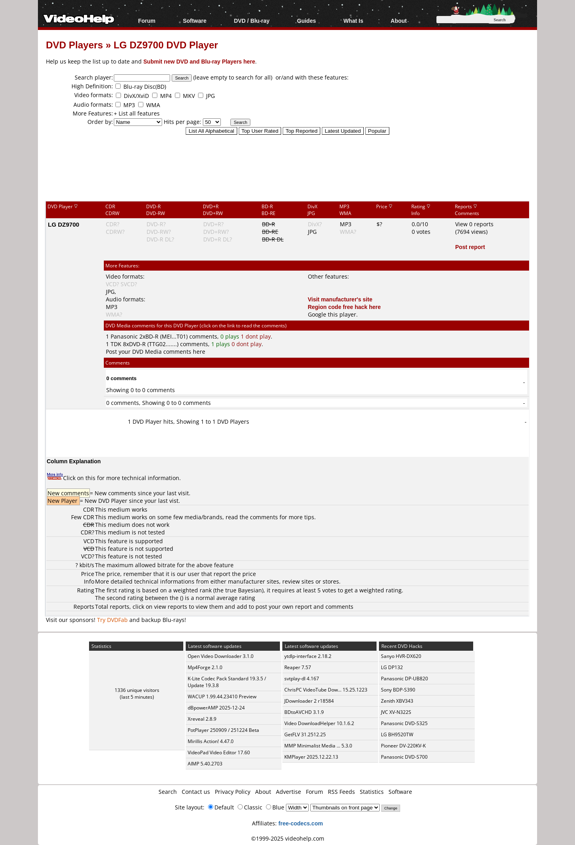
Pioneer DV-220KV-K (403, 745)
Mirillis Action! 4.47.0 (211, 741)
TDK (116, 344)
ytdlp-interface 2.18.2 (307, 656)
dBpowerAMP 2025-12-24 (216, 707)
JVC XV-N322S (396, 712)
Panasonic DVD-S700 (404, 756)
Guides (306, 20)
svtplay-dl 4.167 (301, 678)
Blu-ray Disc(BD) (144, 86)
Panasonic (124, 336)
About (398, 20)
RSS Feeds (341, 791)
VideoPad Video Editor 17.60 (219, 752)
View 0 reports (474, 224)
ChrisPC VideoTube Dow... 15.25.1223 (325, 689)
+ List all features (137, 113)
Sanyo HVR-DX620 (401, 656)
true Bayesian (243, 590)
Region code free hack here (344, 307)
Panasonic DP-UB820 (404, 678)
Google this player (332, 314)
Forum (147, 20)
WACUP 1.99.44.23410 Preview (222, 696)
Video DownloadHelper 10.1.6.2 (319, 723)
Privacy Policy (232, 791)
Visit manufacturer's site (340, 299)
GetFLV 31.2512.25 (305, 734)
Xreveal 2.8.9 (202, 718)
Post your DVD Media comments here (155, 351)
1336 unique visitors (137, 690)
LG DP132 (392, 667)
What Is (353, 20)
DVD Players (74, 44)
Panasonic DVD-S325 (404, 723)
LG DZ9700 (63, 224)
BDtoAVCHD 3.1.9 (304, 712)
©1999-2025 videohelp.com (287, 838)
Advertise (288, 791)
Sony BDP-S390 (398, 689)
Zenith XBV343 (397, 701)
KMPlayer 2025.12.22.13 (311, 756)
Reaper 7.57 (297, 667)
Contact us (196, 791)
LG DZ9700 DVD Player (165, 44)
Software (194, 20)
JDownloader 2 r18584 (309, 701)
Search (168, 791)
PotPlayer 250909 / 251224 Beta (223, 730)
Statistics (372, 791)
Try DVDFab (112, 620)
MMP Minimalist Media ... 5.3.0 (318, 745)
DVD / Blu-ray (252, 20)
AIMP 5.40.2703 (205, 763)
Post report (470, 247)
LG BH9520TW (397, 734)
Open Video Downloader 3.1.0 (221, 656)
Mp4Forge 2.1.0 (205, 667)
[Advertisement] (287, 167)
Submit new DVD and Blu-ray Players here (199, 61)
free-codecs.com (300, 823)
